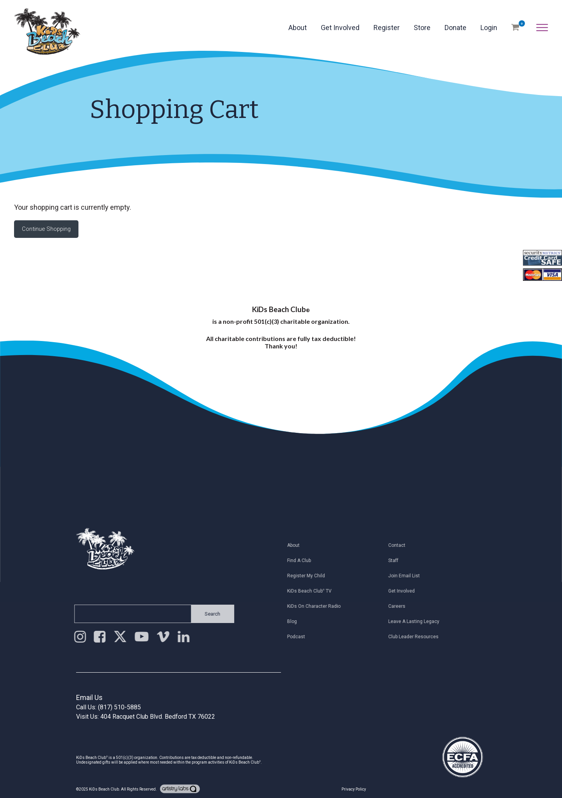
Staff (395, 560)
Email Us (89, 697)
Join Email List (406, 575)
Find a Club (301, 560)
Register (386, 27)
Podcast (298, 636)
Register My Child (308, 575)
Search (210, 614)
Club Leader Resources (415, 636)
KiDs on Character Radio (316, 606)
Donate (455, 27)
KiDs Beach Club (104, 789)
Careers (398, 606)
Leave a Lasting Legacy (415, 621)
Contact (398, 545)
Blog (294, 621)
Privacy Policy (353, 789)
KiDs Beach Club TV (311, 591)
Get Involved (340, 27)
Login (488, 27)
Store (422, 27)
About (297, 27)
